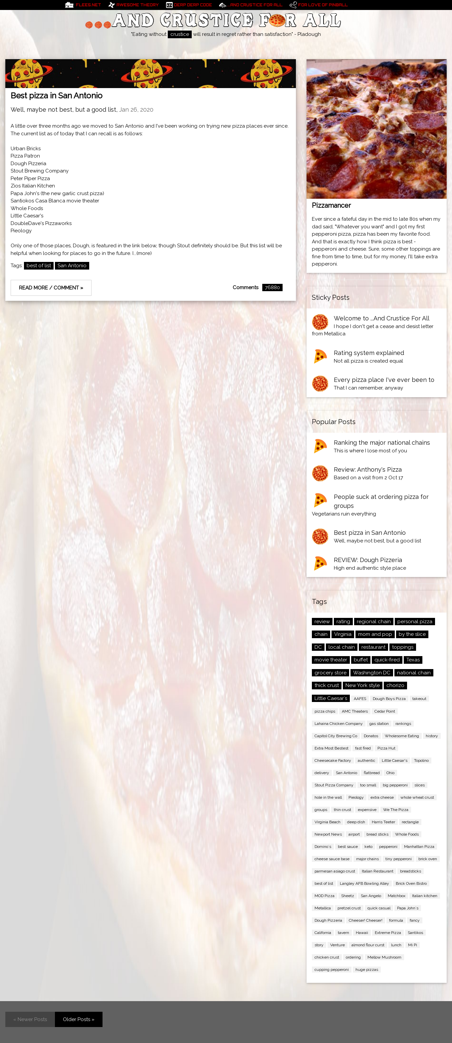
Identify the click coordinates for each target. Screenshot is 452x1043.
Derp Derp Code (193, 5)
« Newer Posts (30, 1019)
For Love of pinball (323, 5)
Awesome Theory (137, 5)
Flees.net (88, 5)
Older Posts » (79, 1019)
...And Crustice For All (255, 5)
